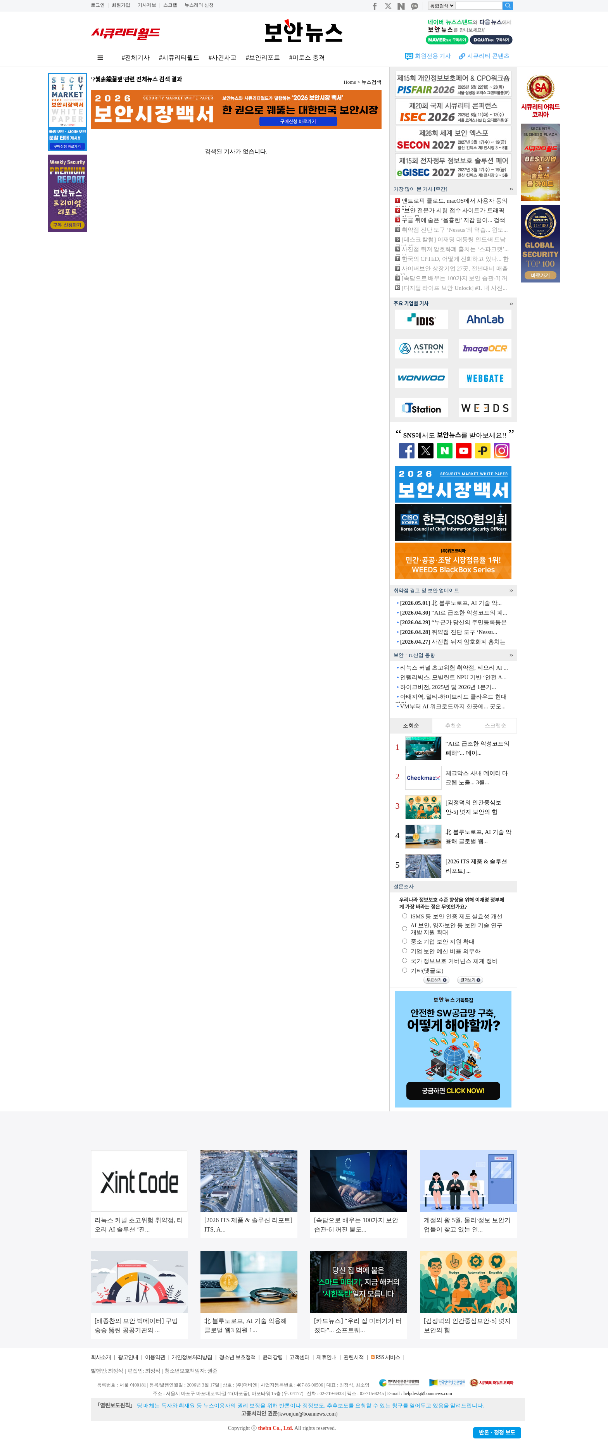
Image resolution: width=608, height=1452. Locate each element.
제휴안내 (326, 1357)
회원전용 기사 (433, 56)
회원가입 (121, 5)
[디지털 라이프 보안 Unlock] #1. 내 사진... (454, 288)
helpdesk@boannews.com (427, 1393)
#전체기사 (136, 57)
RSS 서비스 (387, 1357)
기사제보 (147, 5)
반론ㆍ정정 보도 (497, 1433)
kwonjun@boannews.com (307, 1414)
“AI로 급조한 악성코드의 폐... (453, 613)
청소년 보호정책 (237, 1357)
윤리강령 (273, 1357)
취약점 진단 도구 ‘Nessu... (448, 632)
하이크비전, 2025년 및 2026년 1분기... (448, 687)
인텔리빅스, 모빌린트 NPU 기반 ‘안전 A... (453, 677)
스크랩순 (495, 726)
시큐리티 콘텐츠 (488, 56)
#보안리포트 (263, 57)
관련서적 (354, 1357)
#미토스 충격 (307, 57)
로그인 (98, 5)
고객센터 (299, 1357)
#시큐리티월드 (179, 57)
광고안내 (128, 1357)
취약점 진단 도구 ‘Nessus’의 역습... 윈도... (455, 230)
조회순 (411, 726)
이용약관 (155, 1357)
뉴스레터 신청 (199, 5)
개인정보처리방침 (192, 1357)
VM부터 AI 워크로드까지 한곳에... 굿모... (453, 706)
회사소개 (101, 1357)
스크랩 (170, 5)
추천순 (453, 726)
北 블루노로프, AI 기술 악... (451, 603)
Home (350, 82)
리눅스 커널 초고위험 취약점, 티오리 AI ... (454, 668)
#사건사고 (223, 57)
